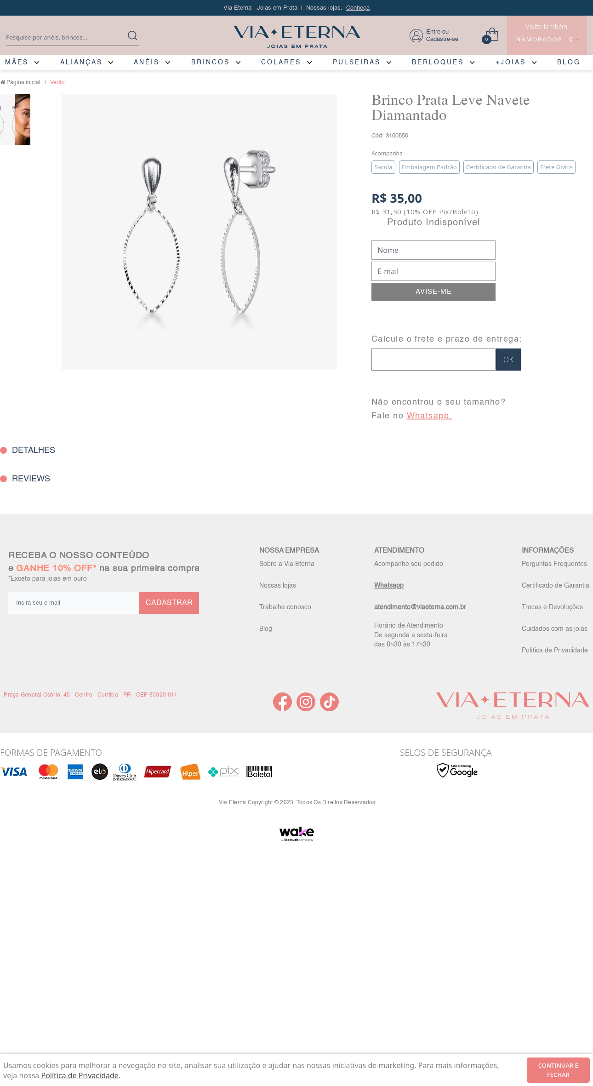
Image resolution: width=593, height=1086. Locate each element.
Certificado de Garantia (555, 586)
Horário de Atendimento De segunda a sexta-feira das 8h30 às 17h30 (411, 635)
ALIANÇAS (81, 62)
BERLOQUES (438, 62)
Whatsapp (389, 586)
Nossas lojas (277, 586)
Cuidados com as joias (554, 629)
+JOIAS (511, 62)
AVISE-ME (434, 291)
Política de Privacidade (555, 650)
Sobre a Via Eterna (286, 564)
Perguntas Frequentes (554, 564)
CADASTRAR (169, 603)
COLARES (281, 62)
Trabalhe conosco (285, 607)
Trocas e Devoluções (552, 607)
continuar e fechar (558, 1070)
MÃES (17, 62)
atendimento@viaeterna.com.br (420, 607)
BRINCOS (210, 62)
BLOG (569, 62)
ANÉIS (147, 62)
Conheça (358, 8)
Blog (265, 629)
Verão (57, 83)
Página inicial (23, 83)
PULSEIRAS (357, 62)
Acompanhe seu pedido (408, 564)
